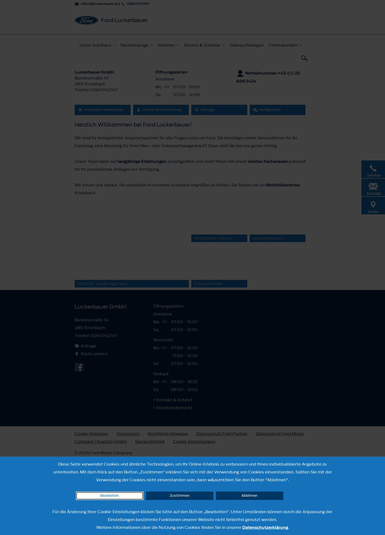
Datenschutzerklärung (265, 527)
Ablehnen (249, 495)
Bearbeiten (109, 495)
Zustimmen (180, 495)
